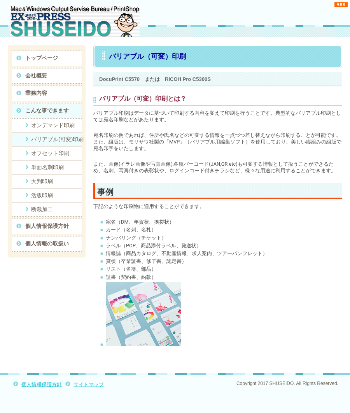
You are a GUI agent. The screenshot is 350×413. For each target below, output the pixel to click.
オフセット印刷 (50, 153)
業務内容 (36, 93)
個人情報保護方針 (47, 226)
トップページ (41, 58)
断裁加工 (42, 209)
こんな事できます (47, 110)
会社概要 (36, 75)
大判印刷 (42, 181)
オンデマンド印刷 (53, 125)
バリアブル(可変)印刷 (57, 139)
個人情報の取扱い (47, 243)
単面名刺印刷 (47, 167)
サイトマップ (89, 384)
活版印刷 (42, 195)
